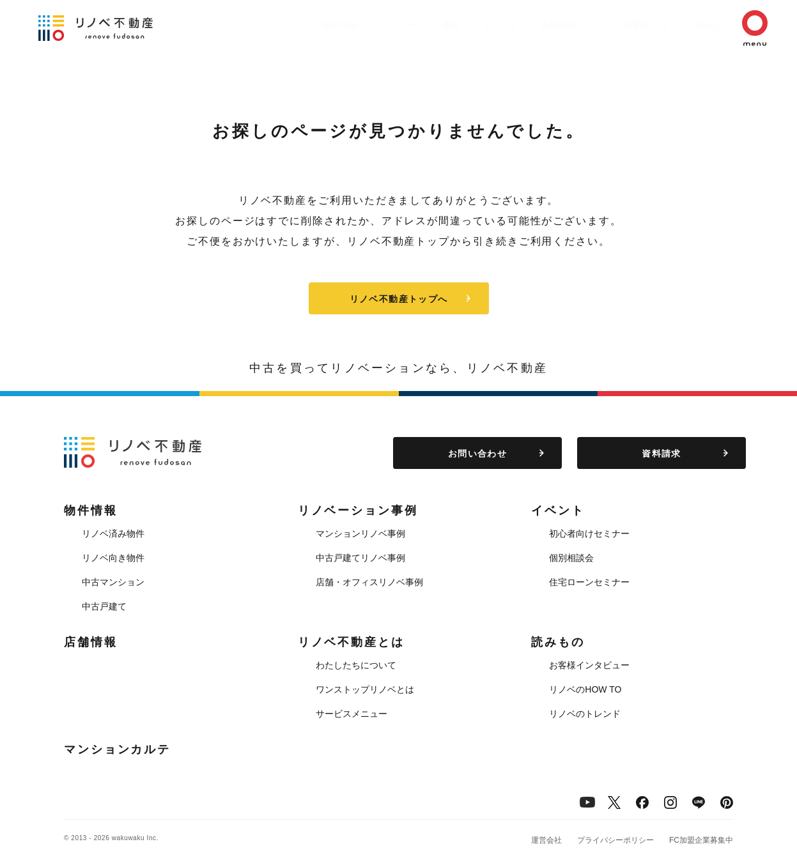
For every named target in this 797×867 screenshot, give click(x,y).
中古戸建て (104, 606)
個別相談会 (571, 557)
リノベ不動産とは (608, 25)
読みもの (690, 25)
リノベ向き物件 (113, 557)
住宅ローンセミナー (589, 582)
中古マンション (113, 582)
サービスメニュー (351, 713)
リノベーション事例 (376, 25)
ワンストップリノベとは (365, 689)
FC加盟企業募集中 (701, 840)
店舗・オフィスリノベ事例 (369, 582)
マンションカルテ (117, 749)
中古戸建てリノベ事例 (360, 557)
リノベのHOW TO (585, 689)
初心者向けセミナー (589, 533)
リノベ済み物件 (113, 533)
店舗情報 (526, 25)
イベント (462, 25)
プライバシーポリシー (615, 840)
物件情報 (289, 25)
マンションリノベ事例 (360, 533)
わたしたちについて (356, 665)
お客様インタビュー (589, 665)
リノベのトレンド (585, 713)
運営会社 (546, 840)
